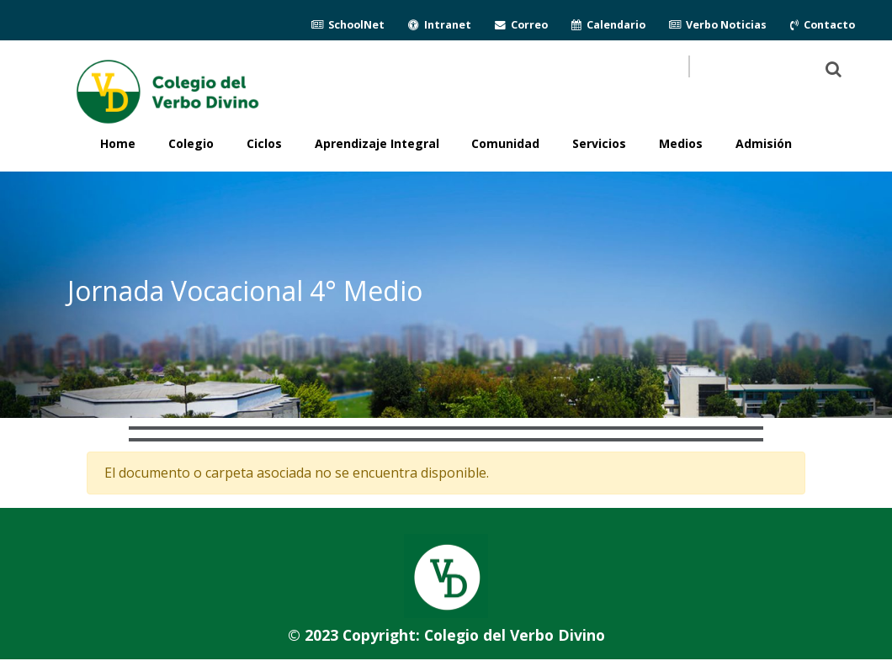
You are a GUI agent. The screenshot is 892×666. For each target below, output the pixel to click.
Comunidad (505, 143)
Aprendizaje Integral (377, 143)
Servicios (599, 143)
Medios (681, 143)
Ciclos (264, 143)
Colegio (191, 143)
